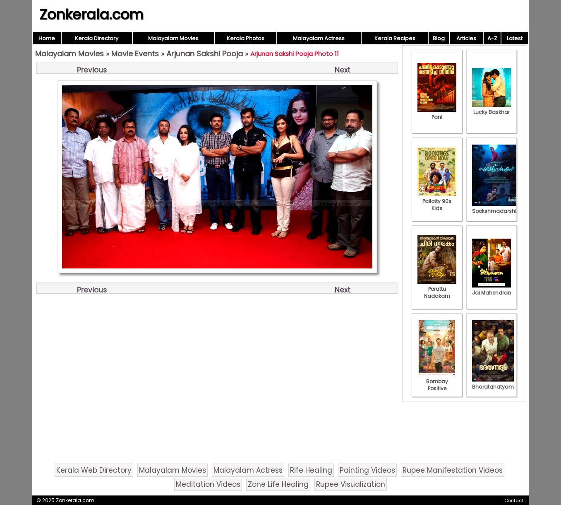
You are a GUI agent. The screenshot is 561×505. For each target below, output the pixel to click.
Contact (513, 500)
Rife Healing (311, 470)
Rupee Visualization (350, 484)
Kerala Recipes (394, 38)
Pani (436, 113)
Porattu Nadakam (436, 289)
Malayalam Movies (173, 38)
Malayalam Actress (319, 38)
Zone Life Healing (278, 484)
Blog (439, 38)
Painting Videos (367, 470)
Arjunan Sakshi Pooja (204, 53)
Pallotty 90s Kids (436, 201)
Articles (466, 38)
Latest (515, 38)
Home (46, 38)
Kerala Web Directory (94, 470)
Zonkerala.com (91, 14)
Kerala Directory (96, 38)
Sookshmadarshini (496, 208)
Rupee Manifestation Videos (453, 470)
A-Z (492, 38)
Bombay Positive (436, 381)
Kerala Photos (245, 38)
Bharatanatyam (493, 383)
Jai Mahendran (491, 289)
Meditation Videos (208, 484)
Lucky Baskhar (491, 108)
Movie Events (135, 53)
